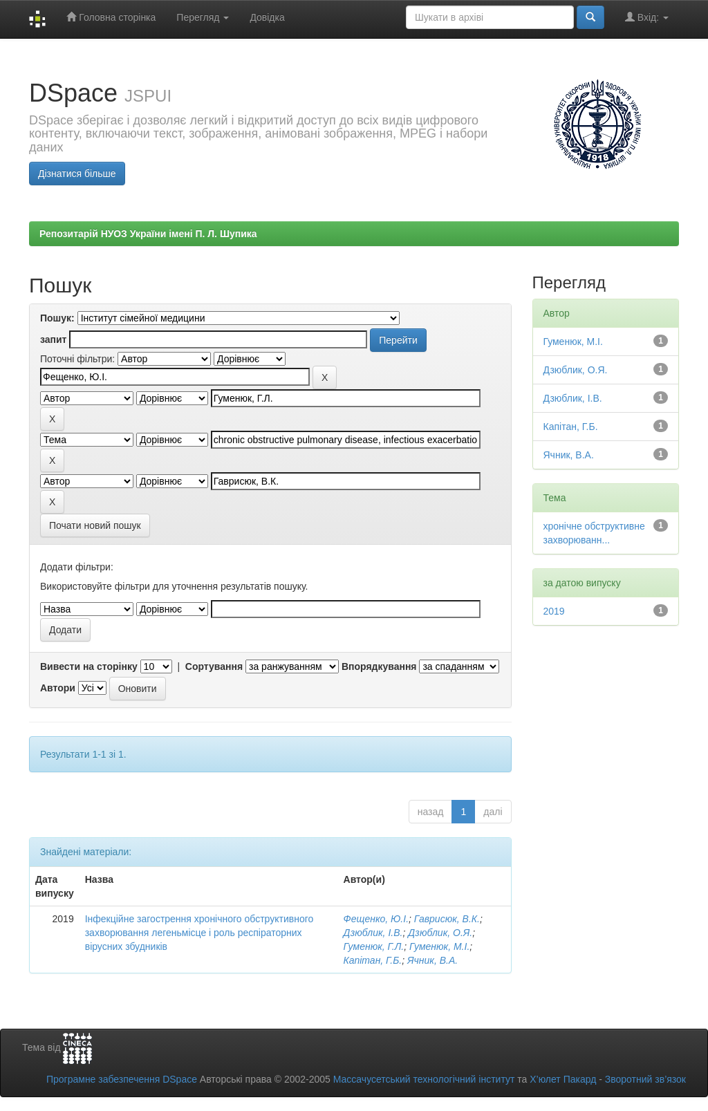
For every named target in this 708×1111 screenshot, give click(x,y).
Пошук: (57, 318)
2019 (554, 611)
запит (53, 339)
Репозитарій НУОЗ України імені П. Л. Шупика (148, 233)
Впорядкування (379, 666)
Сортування (214, 666)
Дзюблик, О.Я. (440, 932)
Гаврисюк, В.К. (447, 918)
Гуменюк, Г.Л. (374, 946)
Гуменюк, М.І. (439, 946)
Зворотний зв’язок (645, 1079)
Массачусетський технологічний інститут (424, 1079)
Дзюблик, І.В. (373, 932)
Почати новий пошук (95, 525)
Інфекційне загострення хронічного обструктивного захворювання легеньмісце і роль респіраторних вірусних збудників (199, 932)
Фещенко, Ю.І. (376, 918)
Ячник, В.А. (432, 960)
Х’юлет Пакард (563, 1079)
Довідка (267, 17)
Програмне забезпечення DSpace (121, 1079)
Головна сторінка (111, 17)
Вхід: (647, 17)
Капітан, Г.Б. (373, 960)
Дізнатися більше (77, 173)
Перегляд (202, 17)
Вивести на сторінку (89, 666)
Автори (57, 687)
